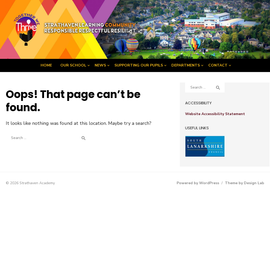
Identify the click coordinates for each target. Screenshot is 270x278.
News (100, 65)
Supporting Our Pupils (138, 65)
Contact (218, 65)
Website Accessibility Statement (215, 113)
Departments (185, 65)
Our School (73, 65)
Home (46, 65)
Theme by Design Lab (244, 183)
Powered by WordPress (198, 183)
